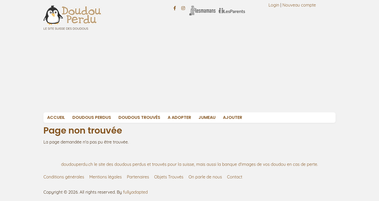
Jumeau (207, 117)
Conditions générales (63, 176)
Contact (234, 176)
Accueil (56, 117)
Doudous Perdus (91, 117)
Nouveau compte (299, 5)
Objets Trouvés (168, 176)
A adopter (179, 117)
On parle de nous (205, 176)
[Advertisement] (201, 73)
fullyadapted (135, 192)
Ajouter (232, 117)
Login (273, 5)
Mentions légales (105, 176)
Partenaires (138, 176)
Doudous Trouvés (139, 117)
